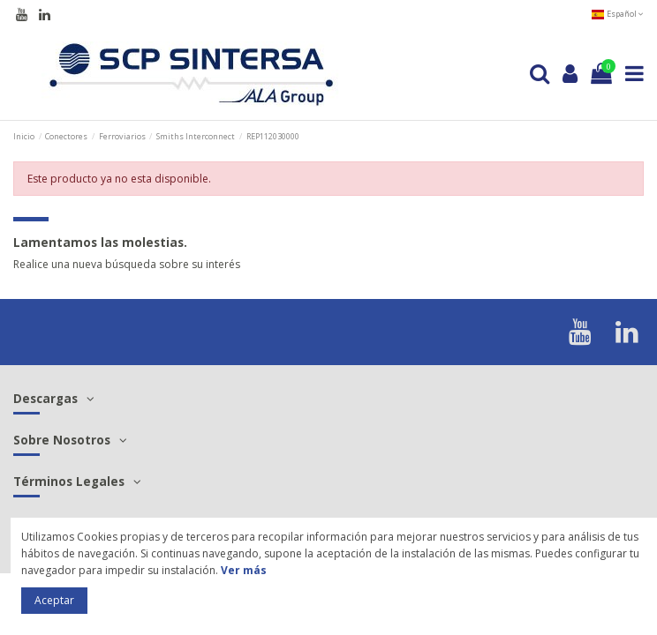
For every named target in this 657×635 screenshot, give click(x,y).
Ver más (244, 570)
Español (617, 13)
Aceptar (54, 600)
